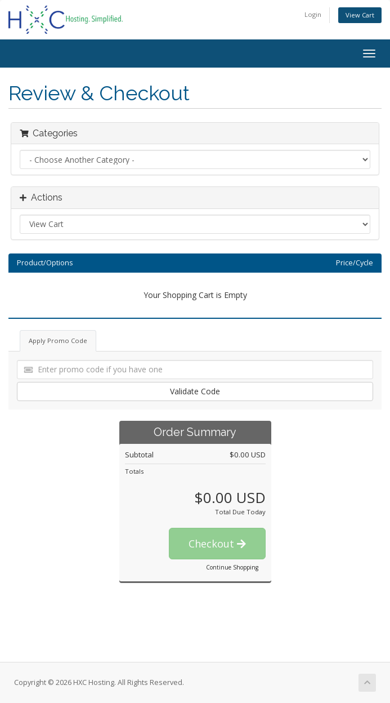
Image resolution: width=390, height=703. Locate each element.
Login (312, 14)
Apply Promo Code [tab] (58, 340)
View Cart (360, 15)
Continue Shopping (232, 567)
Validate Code (195, 391)
